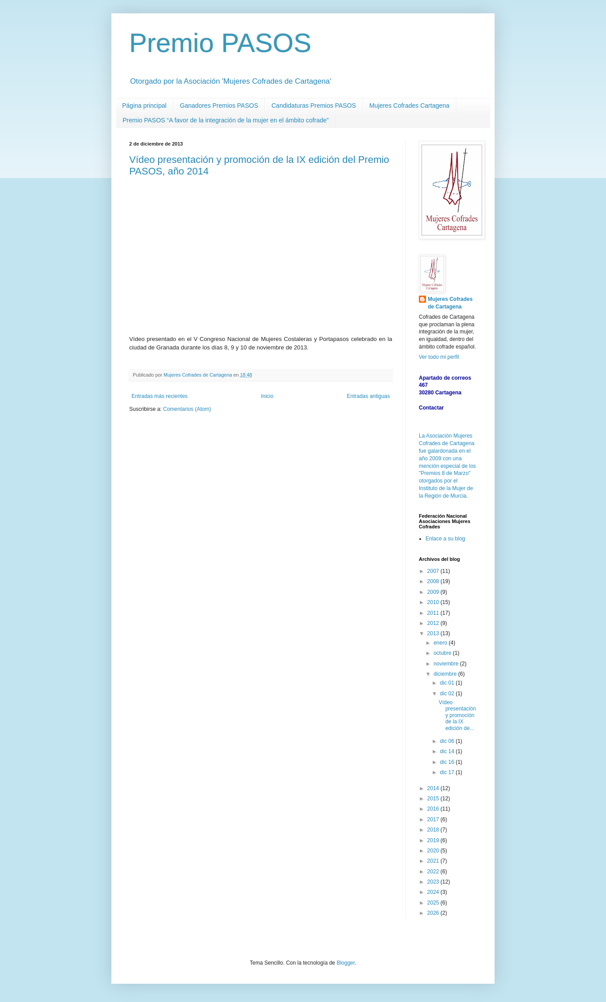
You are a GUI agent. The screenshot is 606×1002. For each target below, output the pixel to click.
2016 (434, 809)
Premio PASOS (220, 43)
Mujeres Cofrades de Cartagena (450, 303)
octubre (443, 653)
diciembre (446, 674)
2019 (434, 840)
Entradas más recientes (159, 396)
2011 (434, 613)
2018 (434, 830)
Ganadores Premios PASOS (219, 105)
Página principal (144, 105)
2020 (434, 851)
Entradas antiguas (368, 396)
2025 (434, 903)
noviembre (447, 664)
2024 (434, 892)
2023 (434, 882)
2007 (434, 571)
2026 (434, 913)
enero (441, 643)
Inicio (267, 396)
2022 (434, 871)
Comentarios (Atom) (187, 409)
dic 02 (447, 693)
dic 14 (447, 751)
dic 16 (447, 762)
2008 (434, 581)
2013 (434, 633)
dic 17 (447, 772)
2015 (434, 798)
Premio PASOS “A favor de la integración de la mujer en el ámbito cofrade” (226, 120)
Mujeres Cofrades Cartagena (409, 105)
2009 (434, 592)
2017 (434, 819)
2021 (434, 861)
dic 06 (447, 741)
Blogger (345, 963)
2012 (434, 623)
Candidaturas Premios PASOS (313, 105)
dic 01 (447, 683)
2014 (434, 788)
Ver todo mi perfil (439, 357)
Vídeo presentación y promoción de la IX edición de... (457, 715)
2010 (434, 602)
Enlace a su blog (445, 538)
